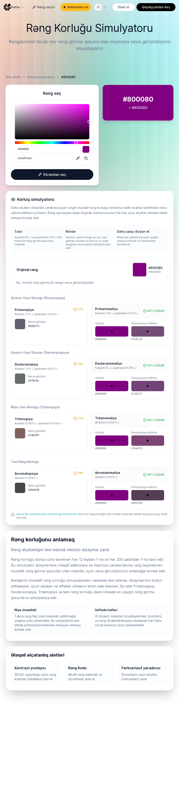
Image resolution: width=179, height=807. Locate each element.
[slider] (52, 122)
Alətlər (17, 7)
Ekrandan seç (52, 174)
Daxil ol (123, 7)
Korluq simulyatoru (41, 77)
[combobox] (26, 158)
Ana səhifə (12, 77)
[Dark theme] (105, 7)
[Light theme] (98, 7)
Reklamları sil (75, 7)
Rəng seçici (43, 7)
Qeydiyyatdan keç (156, 7)
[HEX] (48, 149)
